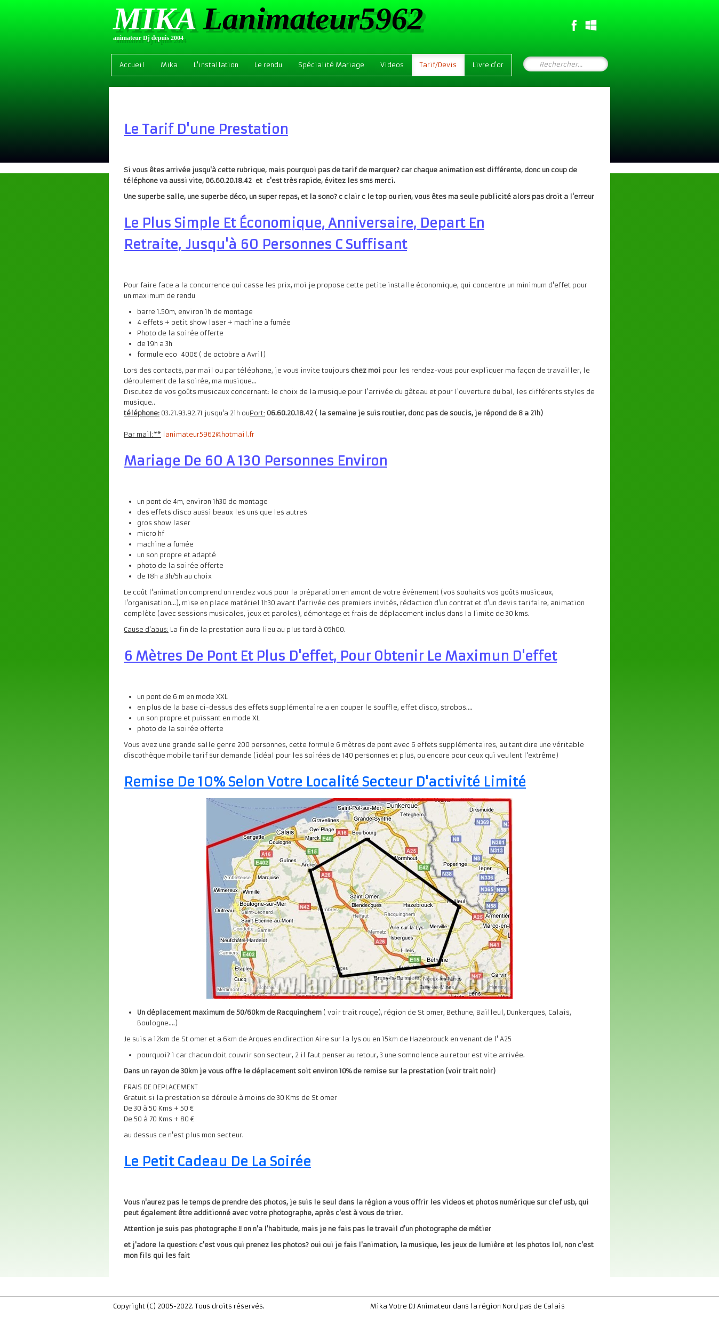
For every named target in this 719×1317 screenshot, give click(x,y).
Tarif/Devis (438, 65)
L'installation (216, 65)
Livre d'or (488, 65)
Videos (392, 65)
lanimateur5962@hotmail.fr (208, 434)
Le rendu (268, 65)
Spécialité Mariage (331, 65)
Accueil (132, 65)
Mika (169, 65)
